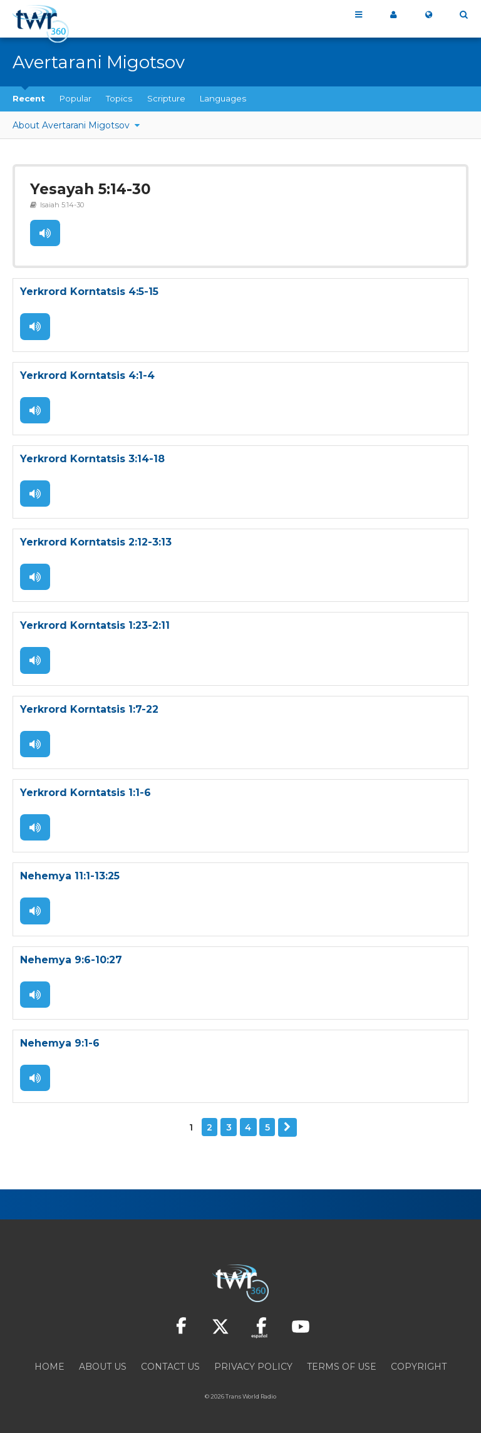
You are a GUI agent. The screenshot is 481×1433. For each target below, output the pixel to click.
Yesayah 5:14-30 (90, 189)
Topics (119, 98)
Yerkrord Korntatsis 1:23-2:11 (95, 625)
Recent (29, 98)
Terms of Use (341, 1365)
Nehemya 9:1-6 (60, 1042)
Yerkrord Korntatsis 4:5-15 (89, 292)
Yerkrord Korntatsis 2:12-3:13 (96, 542)
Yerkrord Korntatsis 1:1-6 (85, 792)
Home (49, 1365)
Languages (223, 98)
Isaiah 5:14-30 (62, 204)
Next (287, 1126)
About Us (103, 1365)
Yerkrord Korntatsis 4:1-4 (87, 375)
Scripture (166, 98)
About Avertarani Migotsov (72, 125)
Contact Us (170, 1365)
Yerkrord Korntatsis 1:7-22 (89, 709)
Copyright (419, 1365)
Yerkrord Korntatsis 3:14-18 (92, 459)
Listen (45, 233)
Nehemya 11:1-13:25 (70, 875)
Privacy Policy (253, 1365)
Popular (75, 98)
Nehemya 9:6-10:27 (71, 959)
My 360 (393, 15)
